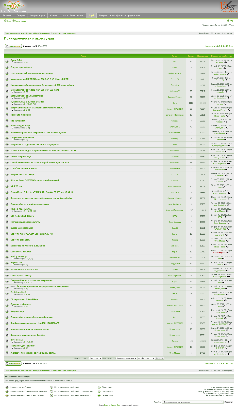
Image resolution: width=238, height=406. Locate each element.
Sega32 (175, 228)
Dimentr (174, 240)
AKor (220, 306)
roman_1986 (175, 287)
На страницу (210, 46)
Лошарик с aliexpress (21, 304)
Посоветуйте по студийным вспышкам (30, 204)
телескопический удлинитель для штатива (32, 73)
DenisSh (174, 299)
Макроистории (37, 15)
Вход (7, 21)
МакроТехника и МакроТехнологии (35, 33)
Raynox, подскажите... (21, 209)
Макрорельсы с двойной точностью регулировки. (35, 144)
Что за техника (18, 121)
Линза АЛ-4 (16, 60)
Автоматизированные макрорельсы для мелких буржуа (38, 133)
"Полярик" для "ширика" (23, 346)
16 (28, 211)
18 (34, 211)
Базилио (219, 62)
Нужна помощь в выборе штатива (27, 102)
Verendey (174, 157)
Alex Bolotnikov (175, 204)
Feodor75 (175, 79)
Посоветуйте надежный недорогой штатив (31, 317)
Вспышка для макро (21, 125)
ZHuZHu (219, 265)
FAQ (230, 21)
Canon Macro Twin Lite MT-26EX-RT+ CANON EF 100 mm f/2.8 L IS (42, 192)
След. (231, 46)
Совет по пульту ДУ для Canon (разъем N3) (32, 234)
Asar (220, 259)
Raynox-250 (16, 262)
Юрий (174, 282)
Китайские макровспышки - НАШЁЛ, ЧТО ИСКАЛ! (35, 323)
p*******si (174, 174)
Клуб (91, 15)
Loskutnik (219, 92)
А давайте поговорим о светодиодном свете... (33, 353)
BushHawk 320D (18, 292)
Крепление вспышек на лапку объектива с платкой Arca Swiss (41, 198)
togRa (174, 234)
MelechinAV (175, 91)
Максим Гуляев (220, 253)
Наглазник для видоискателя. (25, 222)
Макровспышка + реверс (23, 174)
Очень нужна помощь (21, 275)
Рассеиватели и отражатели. (25, 269)
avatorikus (175, 192)
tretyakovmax (219, 294)
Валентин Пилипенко (175, 115)
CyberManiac (174, 133)
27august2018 (220, 158)
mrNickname (175, 168)
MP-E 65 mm (16, 186)
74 (31, 104)
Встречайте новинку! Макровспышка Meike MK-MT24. (37, 108)
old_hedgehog (220, 86)
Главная (7, 15)
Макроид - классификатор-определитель (119, 15)
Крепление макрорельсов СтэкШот (28, 335)
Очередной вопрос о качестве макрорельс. (32, 280)
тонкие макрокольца (21, 156)
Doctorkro (175, 85)
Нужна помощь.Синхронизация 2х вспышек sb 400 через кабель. (42, 85)
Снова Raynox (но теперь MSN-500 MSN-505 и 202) (35, 90)
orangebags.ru (220, 342)
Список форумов (12, 33)
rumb (220, 283)
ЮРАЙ (174, 216)
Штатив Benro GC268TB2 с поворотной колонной (35, 180)
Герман (175, 270)
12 (227, 46)
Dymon (175, 341)
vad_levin (174, 246)
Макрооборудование (73, 15)
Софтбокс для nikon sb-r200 (24, 168)
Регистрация (19, 21)
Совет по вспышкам (20, 240)
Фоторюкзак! (17, 340)
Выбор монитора (19, 256)
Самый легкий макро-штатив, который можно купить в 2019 (40, 162)
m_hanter (174, 180)
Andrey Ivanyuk (175, 73)
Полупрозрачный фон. (22, 67)
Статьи (53, 15)
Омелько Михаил (175, 97)
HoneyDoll (220, 152)
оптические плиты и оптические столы (30, 329)
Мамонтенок (175, 258)
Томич (174, 67)
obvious (220, 104)
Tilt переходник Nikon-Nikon (24, 299)
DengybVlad (175, 264)
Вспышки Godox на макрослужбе (27, 96)
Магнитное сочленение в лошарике (28, 246)
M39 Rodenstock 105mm (22, 216)
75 (34, 104)
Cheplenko (219, 175)
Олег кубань (175, 127)
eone (220, 187)
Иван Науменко (219, 163)
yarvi (175, 145)
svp (174, 61)
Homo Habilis (219, 116)
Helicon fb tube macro (21, 115)
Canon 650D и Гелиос (21, 252)
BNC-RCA (220, 348)
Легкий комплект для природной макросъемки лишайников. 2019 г (43, 150)
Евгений (219, 318)
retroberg (174, 121)
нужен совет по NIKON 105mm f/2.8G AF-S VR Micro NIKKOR (39, 79)
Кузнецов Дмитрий (220, 146)
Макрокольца (17, 311)
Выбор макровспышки (22, 228)
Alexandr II (219, 235)
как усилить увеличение (22, 137)
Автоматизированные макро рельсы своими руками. (43, 286)
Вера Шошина (175, 222)
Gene (174, 103)
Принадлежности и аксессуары (63, 33)
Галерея (21, 15)
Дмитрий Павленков (174, 210)
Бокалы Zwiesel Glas (112, 405)
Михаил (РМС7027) (175, 109)
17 (31, 211)
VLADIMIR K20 (220, 229)
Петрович (220, 140)
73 (28, 104)
